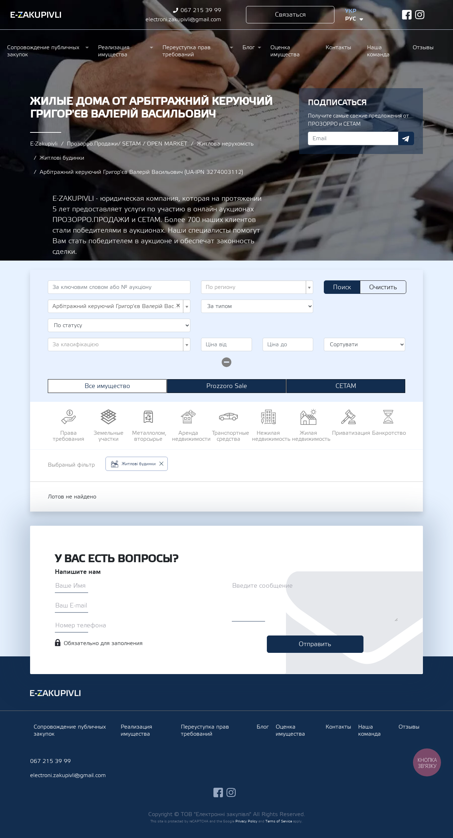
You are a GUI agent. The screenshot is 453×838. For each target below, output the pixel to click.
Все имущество (107, 386)
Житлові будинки (62, 157)
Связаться (290, 15)
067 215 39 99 (200, 10)
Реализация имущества (114, 51)
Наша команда (378, 51)
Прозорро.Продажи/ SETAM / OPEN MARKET (127, 143)
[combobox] (257, 287)
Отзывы (423, 47)
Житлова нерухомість (225, 143)
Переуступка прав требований (186, 51)
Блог (248, 47)
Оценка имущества (285, 51)
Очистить (383, 287)
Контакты (338, 47)
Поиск (342, 287)
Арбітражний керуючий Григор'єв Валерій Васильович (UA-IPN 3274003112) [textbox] (117, 306)
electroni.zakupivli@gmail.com (183, 19)
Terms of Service (278, 821)
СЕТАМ (346, 386)
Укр (350, 11)
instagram (420, 14)
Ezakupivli (36, 15)
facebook (407, 14)
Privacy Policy (246, 821)
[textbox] (255, 287)
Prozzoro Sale (226, 386)
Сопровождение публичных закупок (43, 51)
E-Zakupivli (43, 143)
